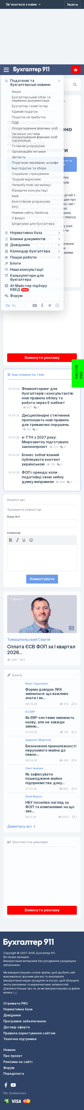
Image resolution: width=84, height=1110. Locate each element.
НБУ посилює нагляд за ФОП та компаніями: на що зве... (49, 805)
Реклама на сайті (17, 1060)
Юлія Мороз (33, 794)
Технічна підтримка (20, 1037)
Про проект (12, 1054)
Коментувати (42, 577)
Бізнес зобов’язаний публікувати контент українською (41, 458)
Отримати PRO (15, 1001)
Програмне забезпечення (24, 1019)
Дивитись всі (21, 825)
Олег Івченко (34, 766)
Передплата (76, 69)
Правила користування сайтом (29, 1031)
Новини (9, 1048)
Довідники (12, 1013)
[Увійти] (72, 4)
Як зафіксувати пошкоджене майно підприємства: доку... (45, 776)
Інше (59, 277)
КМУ (23, 267)
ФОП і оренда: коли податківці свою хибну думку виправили (43, 475)
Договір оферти (16, 1025)
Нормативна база (17, 1007)
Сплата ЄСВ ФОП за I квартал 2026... (41, 647)
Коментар (14, 531)
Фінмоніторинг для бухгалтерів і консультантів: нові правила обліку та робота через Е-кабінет (48, 394)
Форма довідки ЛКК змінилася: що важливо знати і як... (46, 692)
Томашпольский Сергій (28, 638)
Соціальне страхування (37, 277)
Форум (8, 1066)
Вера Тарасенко (36, 681)
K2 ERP (30, 710)
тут (15, 990)
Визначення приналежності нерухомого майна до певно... (50, 748)
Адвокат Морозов (38, 738)
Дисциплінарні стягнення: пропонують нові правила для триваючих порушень (46, 418)
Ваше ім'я (13, 514)
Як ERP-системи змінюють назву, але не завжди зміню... (49, 720)
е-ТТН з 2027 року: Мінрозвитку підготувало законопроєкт (45, 440)
